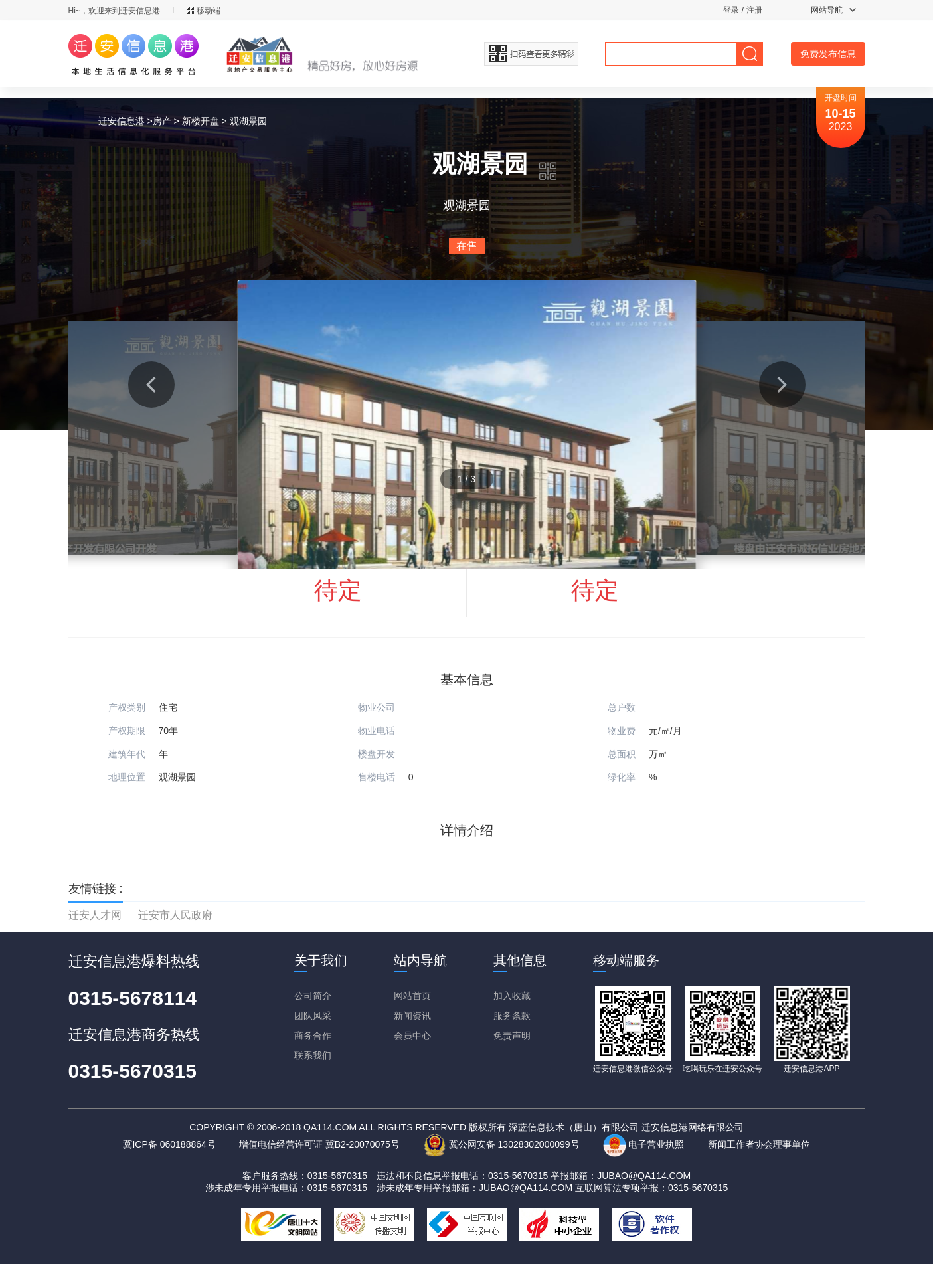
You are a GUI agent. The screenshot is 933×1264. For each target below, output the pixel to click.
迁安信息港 (121, 121)
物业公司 (376, 707)
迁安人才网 (95, 915)
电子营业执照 (644, 1144)
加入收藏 (512, 995)
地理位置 (126, 777)
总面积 (622, 754)
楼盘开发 (376, 754)
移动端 (203, 10)
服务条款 (512, 1015)
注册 (754, 10)
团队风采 (312, 1015)
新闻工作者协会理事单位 (759, 1144)
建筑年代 (126, 754)
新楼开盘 (200, 121)
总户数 (622, 707)
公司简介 (312, 995)
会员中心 (412, 1035)
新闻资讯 (412, 1015)
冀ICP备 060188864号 (169, 1144)
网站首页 (412, 995)
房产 (162, 121)
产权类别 (126, 707)
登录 (731, 10)
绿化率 (622, 777)
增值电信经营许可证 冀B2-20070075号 (319, 1144)
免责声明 (512, 1035)
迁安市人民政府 (175, 915)
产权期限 (126, 730)
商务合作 (312, 1035)
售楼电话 (376, 777)
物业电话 (376, 730)
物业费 (622, 730)
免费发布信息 (828, 53)
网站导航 (833, 10)
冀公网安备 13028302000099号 (501, 1144)
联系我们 (312, 1055)
